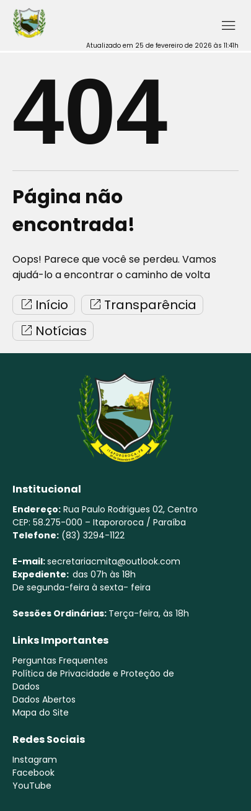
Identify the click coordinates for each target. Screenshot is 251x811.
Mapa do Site (40, 712)
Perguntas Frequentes (60, 660)
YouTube (31, 785)
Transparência (142, 304)
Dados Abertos (44, 699)
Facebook (33, 772)
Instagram (34, 759)
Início (43, 304)
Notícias (53, 331)
